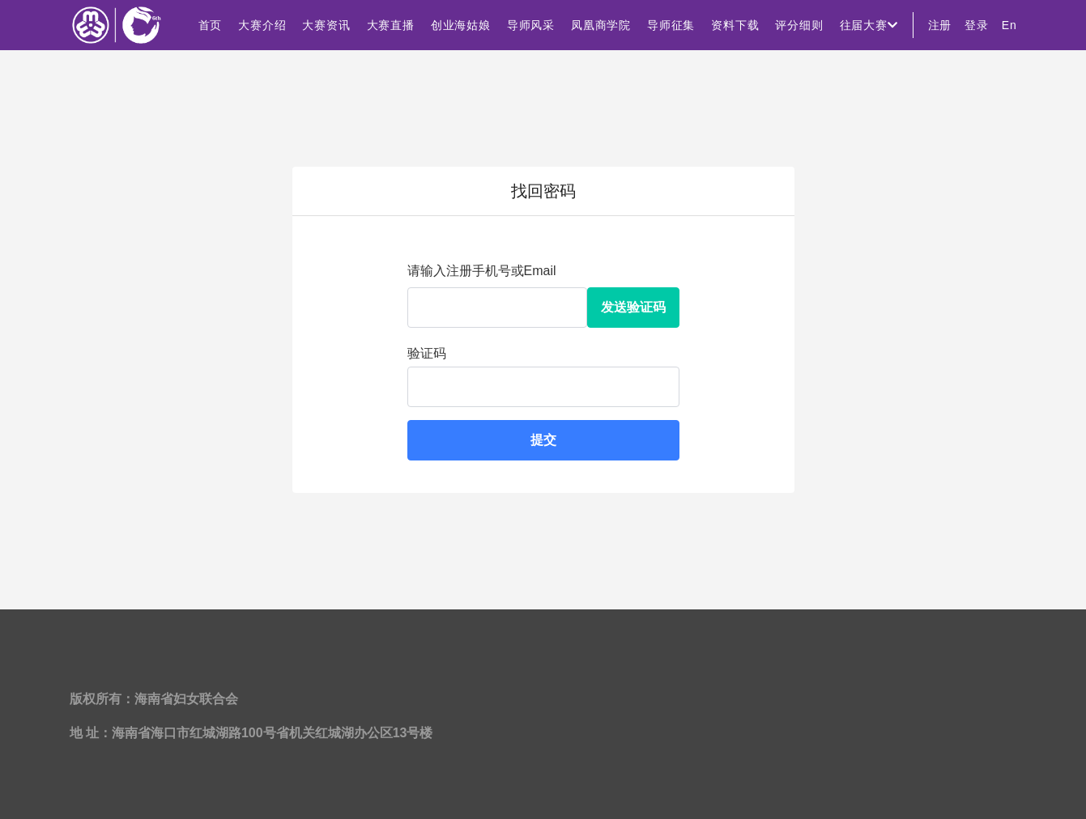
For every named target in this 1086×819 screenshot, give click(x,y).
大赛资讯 (326, 25)
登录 (977, 25)
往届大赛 (869, 25)
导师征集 (671, 25)
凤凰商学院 (601, 25)
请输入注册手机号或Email (481, 271)
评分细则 (799, 25)
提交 (543, 440)
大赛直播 (391, 25)
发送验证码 (633, 307)
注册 (940, 25)
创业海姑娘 (461, 25)
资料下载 (735, 25)
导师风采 (531, 25)
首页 (210, 25)
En (1009, 25)
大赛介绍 (262, 25)
